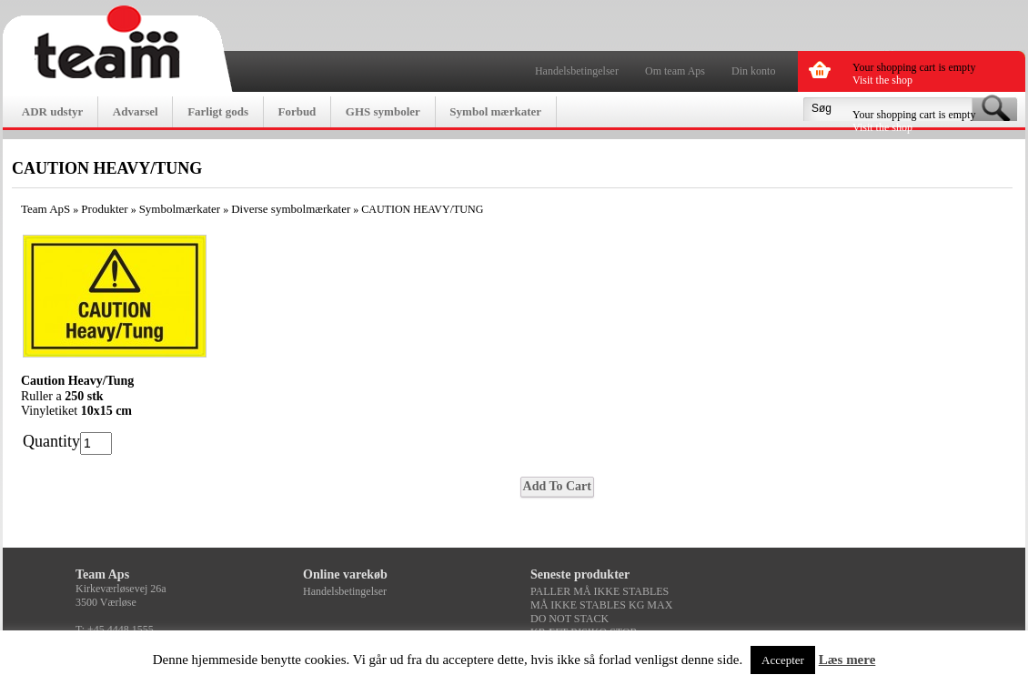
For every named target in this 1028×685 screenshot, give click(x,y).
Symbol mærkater (495, 111)
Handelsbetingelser (577, 71)
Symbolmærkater (180, 209)
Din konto (753, 71)
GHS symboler (383, 111)
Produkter (104, 209)
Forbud (296, 111)
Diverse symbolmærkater (290, 209)
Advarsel (135, 111)
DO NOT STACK (569, 618)
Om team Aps (675, 71)
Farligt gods (217, 111)
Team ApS (45, 209)
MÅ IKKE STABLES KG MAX (601, 605)
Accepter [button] (782, 660)
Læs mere (847, 659)
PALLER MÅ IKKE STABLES (599, 591)
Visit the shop (882, 80)
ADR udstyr (53, 111)
